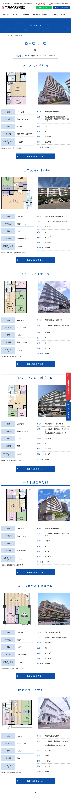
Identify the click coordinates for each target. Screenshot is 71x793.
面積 (32, 56)
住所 (44, 56)
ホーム (3, 35)
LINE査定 (45, 7)
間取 (38, 56)
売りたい (6, 14)
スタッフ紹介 (35, 14)
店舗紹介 (45, 14)
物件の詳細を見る (35, 156)
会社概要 (55, 14)
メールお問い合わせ (62, 7)
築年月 (51, 56)
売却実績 (26, 14)
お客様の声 (64, 14)
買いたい (16, 14)
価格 (25, 56)
